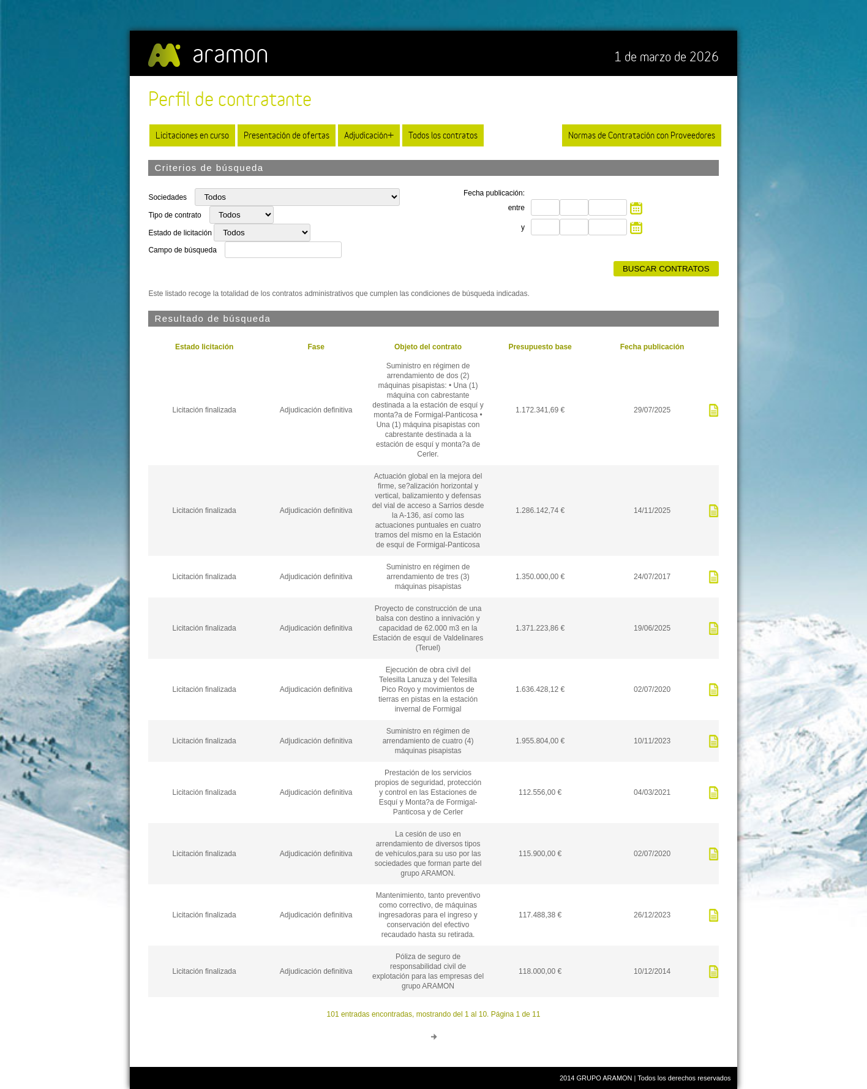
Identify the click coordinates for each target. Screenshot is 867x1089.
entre (516, 207)
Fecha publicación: (494, 193)
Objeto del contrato (428, 347)
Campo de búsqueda (182, 250)
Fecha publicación (652, 347)
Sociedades (168, 197)
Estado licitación (204, 347)
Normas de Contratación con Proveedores (641, 135)
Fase (315, 347)
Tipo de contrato (175, 215)
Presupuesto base (539, 347)
